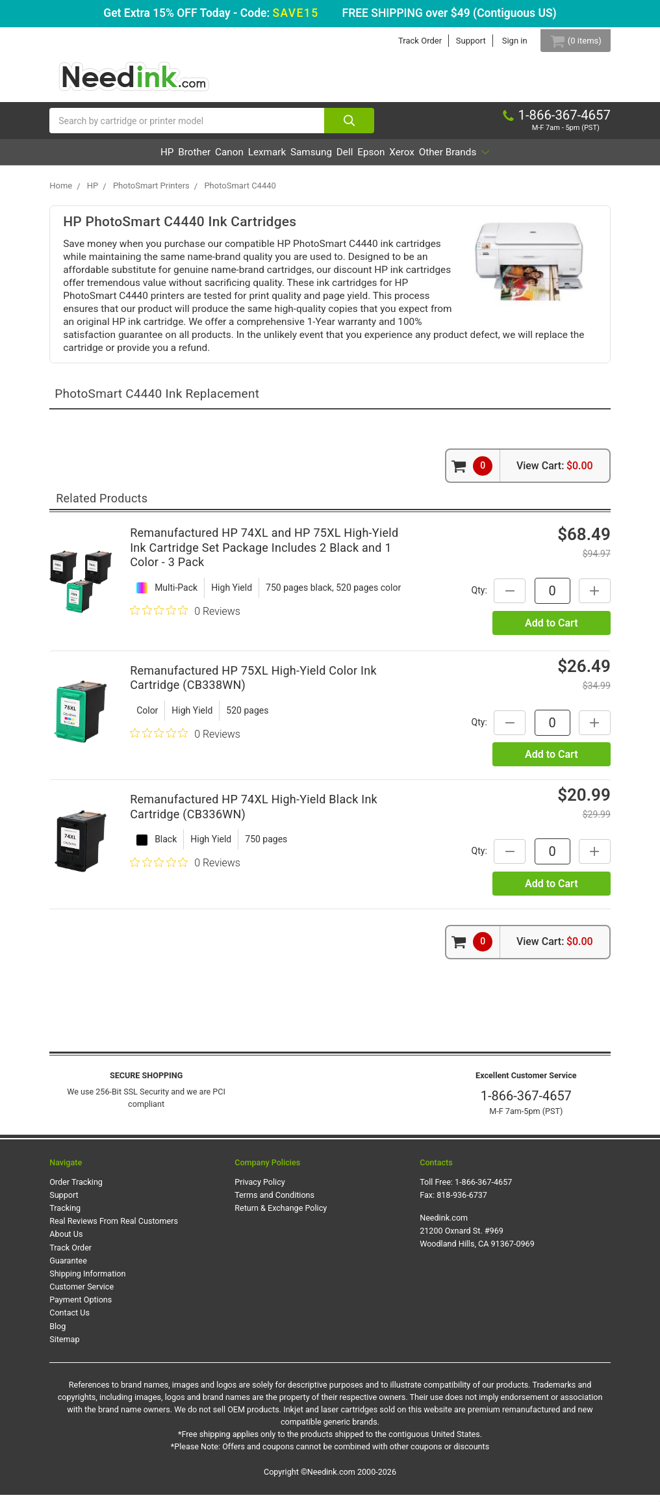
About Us (65, 1242)
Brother (144, 159)
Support (460, 40)
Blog (57, 1333)
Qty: (471, 598)
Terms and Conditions (274, 1203)
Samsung (310, 159)
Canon (195, 159)
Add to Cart (551, 630)
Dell (360, 159)
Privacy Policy (260, 1189)
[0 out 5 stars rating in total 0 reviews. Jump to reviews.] (185, 618)
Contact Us (69, 1320)
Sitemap (64, 1346)
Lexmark (250, 159)
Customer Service (81, 1294)
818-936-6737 (462, 1203)
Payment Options (80, 1307)
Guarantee (68, 1268)
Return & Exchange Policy (281, 1216)
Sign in (503, 40)
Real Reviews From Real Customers (113, 1229)
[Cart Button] (569, 40)
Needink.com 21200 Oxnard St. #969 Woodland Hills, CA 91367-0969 (477, 1238)
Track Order (409, 40)
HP (101, 159)
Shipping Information (87, 1281)
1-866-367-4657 (526, 1103)
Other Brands (518, 159)
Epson (402, 159)
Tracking (65, 1216)
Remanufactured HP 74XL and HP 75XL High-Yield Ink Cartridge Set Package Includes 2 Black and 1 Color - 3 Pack (264, 555)
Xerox (449, 159)
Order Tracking (76, 1189)
